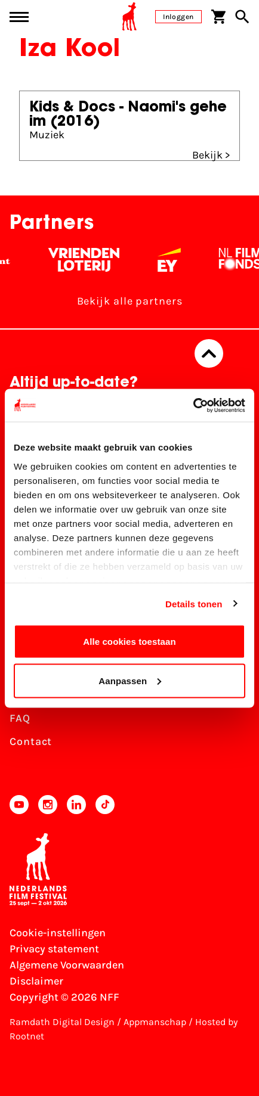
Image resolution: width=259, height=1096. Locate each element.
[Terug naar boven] (209, 353)
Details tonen (193, 603)
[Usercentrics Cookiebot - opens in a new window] (193, 405)
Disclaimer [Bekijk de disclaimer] (36, 981)
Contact (31, 741)
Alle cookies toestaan (129, 642)
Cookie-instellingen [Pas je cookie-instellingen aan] (58, 932)
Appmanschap (155, 1021)
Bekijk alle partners (130, 301)
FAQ (20, 718)
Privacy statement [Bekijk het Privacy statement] (54, 948)
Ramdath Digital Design (62, 1021)
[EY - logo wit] (177, 260)
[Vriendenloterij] (91, 260)
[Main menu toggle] (19, 17)
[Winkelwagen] (218, 17)
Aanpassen (129, 680)
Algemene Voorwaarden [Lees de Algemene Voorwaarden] (67, 964)
